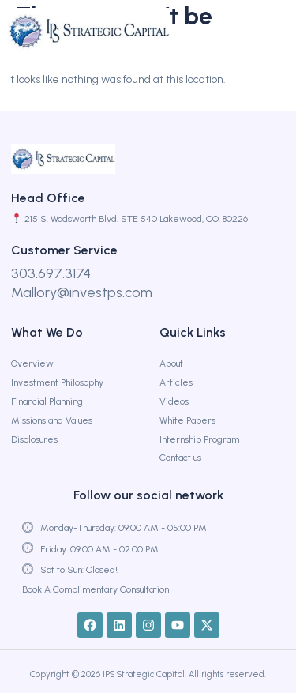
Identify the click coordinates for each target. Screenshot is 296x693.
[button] (260, 32)
